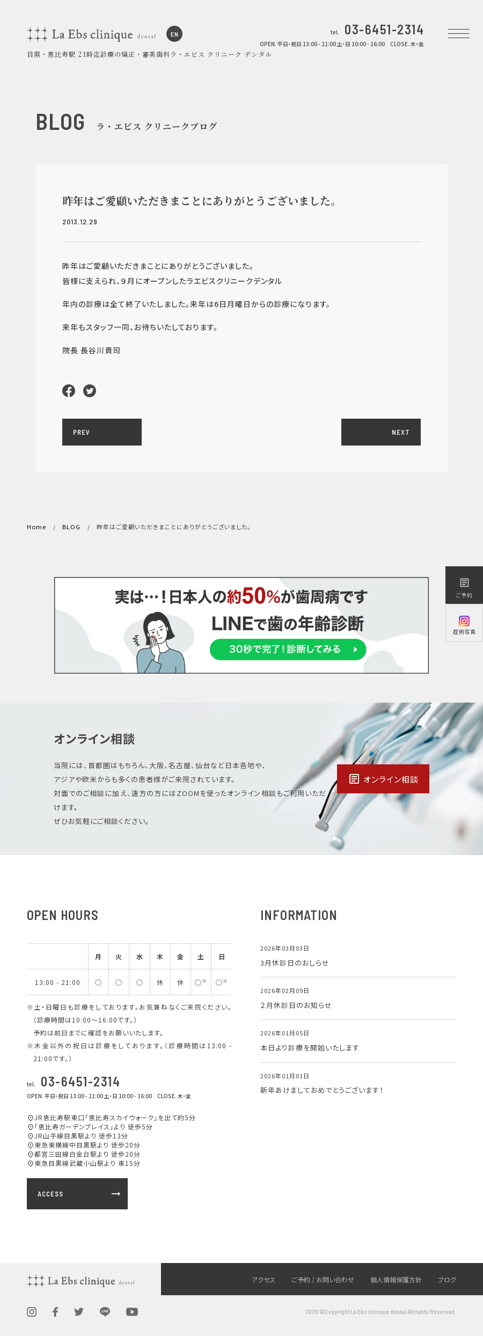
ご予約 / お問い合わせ (322, 1279)
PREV (81, 432)
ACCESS (80, 1193)
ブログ (447, 1279)
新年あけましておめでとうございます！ (322, 1090)
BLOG (71, 526)
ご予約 (464, 588)
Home (36, 526)
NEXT (401, 432)
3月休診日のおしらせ (295, 963)
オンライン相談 (383, 778)
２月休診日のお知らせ (296, 1005)
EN (175, 34)
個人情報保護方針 (396, 1279)
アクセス (263, 1279)
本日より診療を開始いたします (310, 1047)
